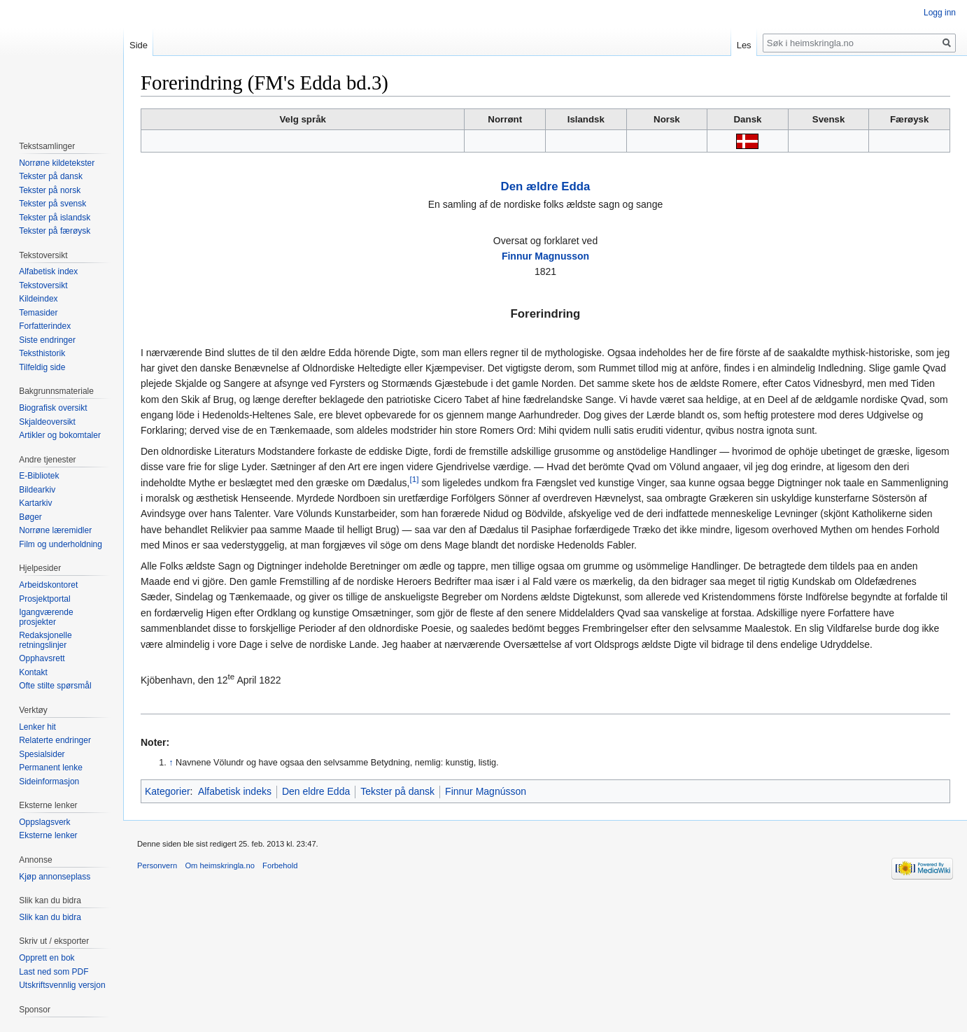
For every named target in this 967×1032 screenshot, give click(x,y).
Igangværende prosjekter (46, 617)
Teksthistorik (42, 353)
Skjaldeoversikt (47, 422)
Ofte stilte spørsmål (55, 686)
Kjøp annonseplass (54, 877)
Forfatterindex (45, 326)
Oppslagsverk (44, 822)
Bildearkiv (37, 490)
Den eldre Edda (316, 791)
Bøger (30, 517)
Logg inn (940, 12)
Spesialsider (41, 754)
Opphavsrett (41, 658)
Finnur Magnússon (485, 791)
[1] (413, 478)
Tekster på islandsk (54, 217)
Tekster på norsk (49, 190)
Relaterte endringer (55, 740)
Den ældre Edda (546, 186)
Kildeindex (38, 299)
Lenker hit (37, 727)
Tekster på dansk (397, 791)
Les (744, 45)
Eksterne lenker (48, 835)
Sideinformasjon (49, 781)
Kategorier (167, 791)
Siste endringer (47, 340)
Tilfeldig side (42, 367)
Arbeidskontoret (48, 585)
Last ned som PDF (53, 972)
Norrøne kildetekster (56, 163)
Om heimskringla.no (219, 865)
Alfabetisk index (48, 271)
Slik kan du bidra (50, 917)
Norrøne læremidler (55, 530)
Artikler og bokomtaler (60, 435)
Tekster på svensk (52, 203)
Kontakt (33, 672)
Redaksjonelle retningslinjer (45, 640)
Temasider (38, 313)
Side (138, 45)
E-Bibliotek (39, 476)
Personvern (157, 865)
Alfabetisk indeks (234, 791)
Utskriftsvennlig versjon (62, 985)
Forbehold (279, 865)
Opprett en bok (46, 958)
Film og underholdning (60, 544)
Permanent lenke (51, 767)
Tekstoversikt (43, 285)
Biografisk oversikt (53, 408)
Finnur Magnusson (545, 256)
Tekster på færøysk (54, 231)
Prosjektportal (44, 599)
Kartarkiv (35, 503)
